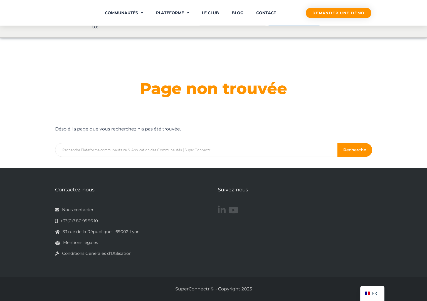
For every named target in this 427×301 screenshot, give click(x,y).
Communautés (124, 13)
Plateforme (172, 13)
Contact (266, 12)
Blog (237, 12)
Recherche (355, 149)
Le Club (210, 12)
